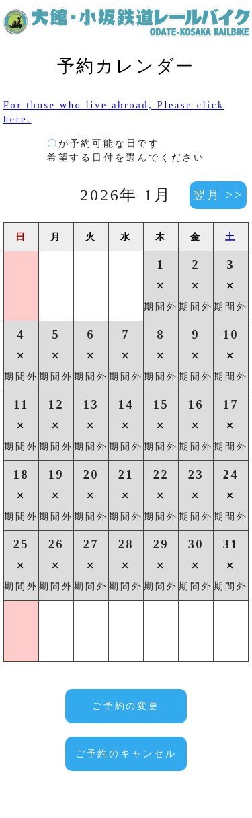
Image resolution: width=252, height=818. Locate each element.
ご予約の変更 (126, 706)
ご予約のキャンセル (126, 754)
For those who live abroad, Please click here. (113, 112)
